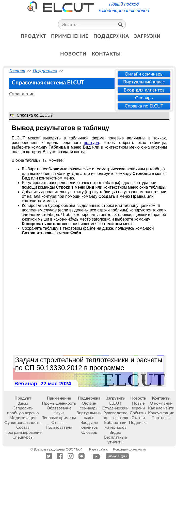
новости (73, 54)
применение (69, 36)
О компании (161, 403)
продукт (33, 36)
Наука (59, 413)
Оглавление (22, 94)
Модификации (23, 418)
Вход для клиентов (144, 90)
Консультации (161, 413)
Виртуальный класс (144, 82)
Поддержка (45, 71)
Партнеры (161, 418)
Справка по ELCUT (144, 106)
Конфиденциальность (129, 449)
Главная (17, 71)
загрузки (147, 36)
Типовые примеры (59, 418)
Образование (59, 408)
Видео (115, 432)
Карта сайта (98, 449)
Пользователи (59, 427)
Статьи (138, 418)
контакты (106, 54)
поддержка (111, 36)
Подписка (138, 423)
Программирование (23, 432)
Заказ (23, 403)
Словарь (144, 98)
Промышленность (59, 403)
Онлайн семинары (144, 74)
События (138, 413)
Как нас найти (161, 408)
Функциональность (22, 423)
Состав (22, 427)
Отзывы (59, 423)
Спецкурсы (23, 437)
